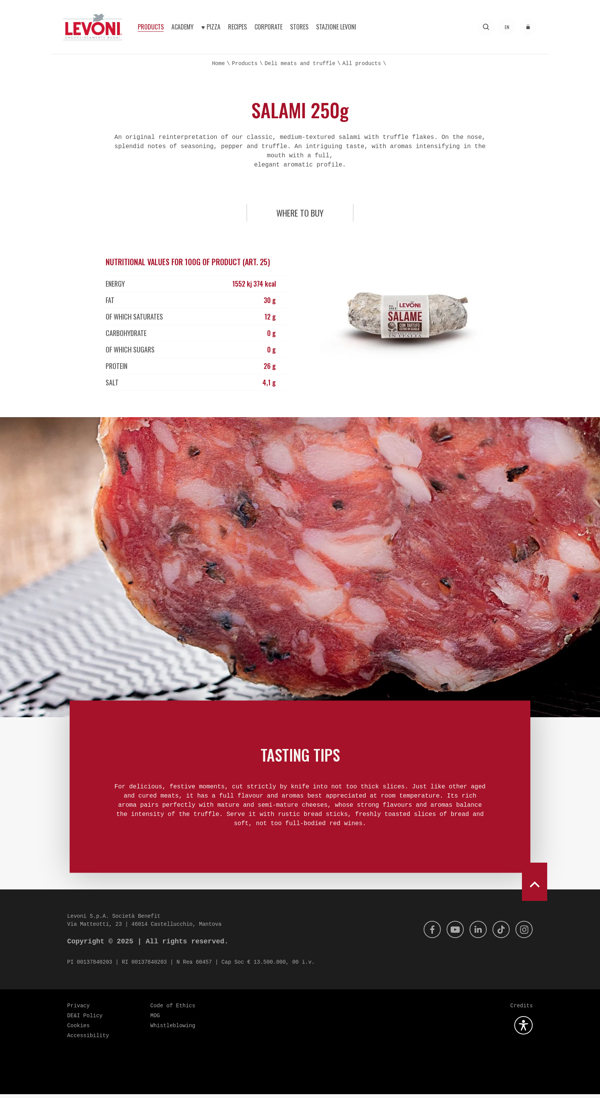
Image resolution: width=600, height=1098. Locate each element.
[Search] (486, 27)
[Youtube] (451, 933)
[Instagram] (523, 933)
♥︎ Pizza (210, 26)
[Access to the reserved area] (528, 27)
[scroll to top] (534, 885)
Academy (182, 26)
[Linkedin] (475, 933)
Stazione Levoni (336, 26)
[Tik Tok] (499, 933)
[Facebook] (427, 933)
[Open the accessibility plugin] (523, 1029)
